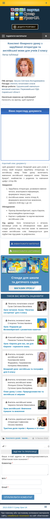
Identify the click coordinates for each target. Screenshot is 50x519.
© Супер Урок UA (15, 507)
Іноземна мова (28, 438)
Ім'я (4, 478)
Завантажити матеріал (25, 243)
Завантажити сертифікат (25, 251)
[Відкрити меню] (46, 36)
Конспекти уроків (13, 438)
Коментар (7, 463)
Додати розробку (26, 27)
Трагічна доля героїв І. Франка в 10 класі (24, 428)
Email (5, 487)
